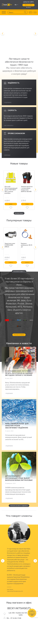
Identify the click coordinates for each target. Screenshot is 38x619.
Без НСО (28, 7)
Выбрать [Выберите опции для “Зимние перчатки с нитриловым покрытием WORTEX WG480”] (27, 181)
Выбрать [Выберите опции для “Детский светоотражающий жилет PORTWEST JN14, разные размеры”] (11, 181)
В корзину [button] (11, 243)
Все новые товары (19, 191)
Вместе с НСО (28, 5)
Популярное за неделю (19, 254)
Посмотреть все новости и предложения (19, 501)
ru (16, 4)
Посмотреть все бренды (19, 327)
